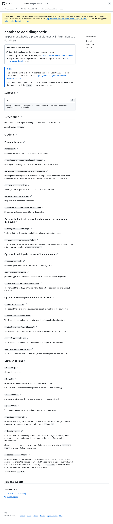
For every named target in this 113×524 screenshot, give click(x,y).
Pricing (42, 516)
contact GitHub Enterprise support (16, 21)
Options (10, 134)
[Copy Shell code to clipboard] (72, 100)
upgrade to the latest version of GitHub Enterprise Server (66, 19)
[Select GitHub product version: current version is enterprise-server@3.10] (35, 3)
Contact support (11, 497)
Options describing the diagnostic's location (29, 297)
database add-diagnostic (54, 9)
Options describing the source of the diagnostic (31, 254)
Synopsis (11, 92)
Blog (61, 516)
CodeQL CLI (21, 9)
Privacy (29, 516)
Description (13, 117)
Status (36, 516)
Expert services (52, 516)
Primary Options (14, 141)
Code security (10, 9)
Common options (14, 360)
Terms (22, 516)
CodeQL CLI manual (35, 9)
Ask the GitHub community (15, 494)
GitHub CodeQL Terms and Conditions (57, 56)
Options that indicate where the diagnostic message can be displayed (36, 220)
